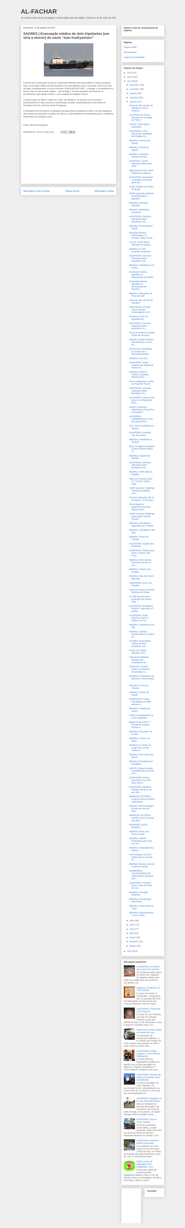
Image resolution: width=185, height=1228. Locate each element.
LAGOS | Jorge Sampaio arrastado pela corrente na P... (141, 771)
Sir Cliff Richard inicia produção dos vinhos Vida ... (140, 599)
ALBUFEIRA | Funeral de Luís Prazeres (148, 1010)
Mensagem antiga (104, 191)
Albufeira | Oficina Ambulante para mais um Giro (140, 841)
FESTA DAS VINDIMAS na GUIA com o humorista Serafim (140, 351)
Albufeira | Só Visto (138, 358)
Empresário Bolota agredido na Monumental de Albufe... (142, 274)
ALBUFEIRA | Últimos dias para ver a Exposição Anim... (142, 400)
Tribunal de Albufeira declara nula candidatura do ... (139, 660)
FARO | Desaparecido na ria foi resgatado (141, 716)
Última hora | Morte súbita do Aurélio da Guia (148, 1031)
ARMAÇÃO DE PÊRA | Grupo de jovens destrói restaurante (141, 799)
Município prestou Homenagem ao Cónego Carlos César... (141, 235)
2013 (129, 81)
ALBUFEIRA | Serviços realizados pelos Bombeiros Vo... (140, 326)
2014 (129, 77)
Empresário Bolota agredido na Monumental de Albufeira (138, 285)
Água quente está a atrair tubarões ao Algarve (141, 171)
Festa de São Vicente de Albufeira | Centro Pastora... (141, 108)
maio (132, 929)
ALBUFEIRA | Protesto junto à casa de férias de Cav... (140, 885)
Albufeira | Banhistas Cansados (139, 210)
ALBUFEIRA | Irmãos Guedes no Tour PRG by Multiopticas (148, 1053)
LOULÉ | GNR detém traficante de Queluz (140, 243)
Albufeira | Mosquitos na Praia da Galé (140, 294)
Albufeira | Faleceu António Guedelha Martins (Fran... (139, 374)
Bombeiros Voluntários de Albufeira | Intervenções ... (141, 678)
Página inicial (72, 191)
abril (132, 933)
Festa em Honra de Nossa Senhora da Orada (141, 591)
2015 (129, 73)
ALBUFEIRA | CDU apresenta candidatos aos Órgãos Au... (140, 134)
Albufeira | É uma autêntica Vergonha (139, 250)
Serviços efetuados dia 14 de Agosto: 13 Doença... (141, 498)
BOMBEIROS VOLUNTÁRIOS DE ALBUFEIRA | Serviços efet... (141, 875)
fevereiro (134, 941)
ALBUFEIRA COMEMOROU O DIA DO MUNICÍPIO (141, 419)
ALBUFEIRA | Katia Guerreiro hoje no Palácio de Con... (138, 618)
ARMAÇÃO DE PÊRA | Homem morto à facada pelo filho (141, 818)
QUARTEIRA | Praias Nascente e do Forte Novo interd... (140, 780)
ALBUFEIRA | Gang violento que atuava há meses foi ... (141, 365)
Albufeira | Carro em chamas (138, 686)
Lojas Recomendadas (134, 57)
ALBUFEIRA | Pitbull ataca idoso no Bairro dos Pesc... (142, 553)
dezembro (135, 85)
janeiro (133, 946)
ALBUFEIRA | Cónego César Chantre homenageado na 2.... (140, 309)
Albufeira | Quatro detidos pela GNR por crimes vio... (141, 342)
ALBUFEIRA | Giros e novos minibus (146, 1120)
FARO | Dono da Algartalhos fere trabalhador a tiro (144, 1164)
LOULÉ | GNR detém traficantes (139, 125)
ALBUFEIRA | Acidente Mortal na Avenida (147, 1141)
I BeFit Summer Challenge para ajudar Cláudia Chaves (141, 516)
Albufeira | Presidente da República (141, 762)
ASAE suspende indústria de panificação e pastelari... (141, 196)
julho (132, 920)
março (133, 937)
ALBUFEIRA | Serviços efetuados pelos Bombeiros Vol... (140, 219)
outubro (134, 93)
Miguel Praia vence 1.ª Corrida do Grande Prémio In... (140, 725)
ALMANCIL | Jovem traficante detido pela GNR (140, 163)
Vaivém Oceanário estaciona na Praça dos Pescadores (141, 410)
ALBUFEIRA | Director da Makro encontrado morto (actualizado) (148, 1077)
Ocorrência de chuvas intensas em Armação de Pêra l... (140, 117)
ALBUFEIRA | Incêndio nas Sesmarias (140, 433)
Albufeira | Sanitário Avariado (138, 204)
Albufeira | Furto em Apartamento (138, 317)
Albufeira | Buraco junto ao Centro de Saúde (142, 865)
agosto (133, 101)
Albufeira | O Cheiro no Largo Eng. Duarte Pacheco (140, 748)
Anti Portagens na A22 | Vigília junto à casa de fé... (141, 857)
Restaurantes (130, 52)
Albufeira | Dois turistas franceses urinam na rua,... (140, 562)
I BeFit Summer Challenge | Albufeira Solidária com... (141, 491)
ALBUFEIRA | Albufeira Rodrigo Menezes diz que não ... (140, 789)
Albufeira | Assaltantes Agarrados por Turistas (141, 524)
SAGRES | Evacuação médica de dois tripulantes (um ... (140, 643)
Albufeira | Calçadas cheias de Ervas (138, 155)
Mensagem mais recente (36, 191)
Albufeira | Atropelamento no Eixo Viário (141, 914)
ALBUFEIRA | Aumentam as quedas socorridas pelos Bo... (141, 180)
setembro (134, 97)
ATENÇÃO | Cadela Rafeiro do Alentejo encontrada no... (139, 669)
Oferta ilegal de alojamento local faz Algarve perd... (140, 507)
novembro (135, 89)
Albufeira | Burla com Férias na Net (139, 832)
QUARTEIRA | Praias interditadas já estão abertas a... (140, 702)
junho (133, 924)
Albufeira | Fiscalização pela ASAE (140, 900)
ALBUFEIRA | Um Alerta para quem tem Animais (148, 967)
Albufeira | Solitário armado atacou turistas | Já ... (142, 634)
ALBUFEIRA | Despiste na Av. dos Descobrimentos (149, 1099)
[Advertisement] (68, 162)
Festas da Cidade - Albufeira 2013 (138, 651)
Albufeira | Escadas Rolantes (138, 893)
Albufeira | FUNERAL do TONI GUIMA (148, 989)
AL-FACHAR (39, 11)
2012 (129, 951)
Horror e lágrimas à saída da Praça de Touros (141, 382)
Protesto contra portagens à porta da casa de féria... (141, 808)
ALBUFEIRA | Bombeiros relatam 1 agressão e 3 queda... (141, 608)
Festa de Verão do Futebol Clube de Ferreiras (142, 334)
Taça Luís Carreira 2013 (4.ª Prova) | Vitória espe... (140, 481)
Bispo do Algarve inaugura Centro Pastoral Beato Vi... (141, 449)
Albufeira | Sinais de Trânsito (138, 538)
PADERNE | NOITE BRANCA (138, 826)
